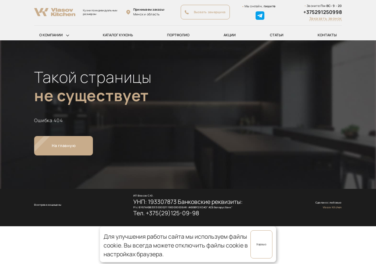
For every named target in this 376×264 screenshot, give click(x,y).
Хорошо (261, 244)
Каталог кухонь (118, 35)
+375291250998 (322, 12)
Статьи (276, 35)
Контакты (327, 35)
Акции (230, 35)
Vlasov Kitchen (332, 207)
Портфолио (178, 35)
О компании (51, 35)
